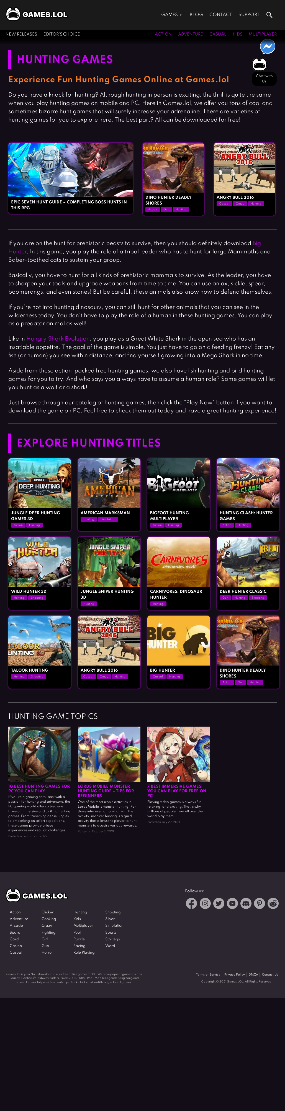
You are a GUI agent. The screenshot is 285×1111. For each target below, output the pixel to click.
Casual (217, 34)
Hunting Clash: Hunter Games (246, 516)
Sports (110, 932)
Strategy (112, 939)
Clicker (47, 912)
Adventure (190, 34)
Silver (110, 919)
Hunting (181, 209)
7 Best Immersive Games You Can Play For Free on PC (176, 791)
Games (169, 14)
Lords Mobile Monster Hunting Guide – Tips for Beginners (106, 791)
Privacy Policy (234, 974)
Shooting (37, 597)
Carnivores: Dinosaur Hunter (176, 594)
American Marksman (105, 513)
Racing (79, 946)
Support (249, 14)
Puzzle (79, 939)
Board (15, 932)
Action (163, 34)
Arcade (16, 926)
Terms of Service (208, 974)
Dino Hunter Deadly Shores (168, 200)
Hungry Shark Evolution (58, 339)
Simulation (108, 519)
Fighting (49, 932)
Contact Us (270, 974)
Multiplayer (263, 34)
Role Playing (84, 952)
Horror (47, 952)
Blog (196, 14)
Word (110, 946)
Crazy (240, 203)
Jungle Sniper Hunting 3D (107, 594)
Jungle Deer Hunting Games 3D (35, 516)
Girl (45, 939)
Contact (220, 14)
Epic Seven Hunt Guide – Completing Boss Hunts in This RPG (69, 205)
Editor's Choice (61, 34)
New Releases (21, 34)
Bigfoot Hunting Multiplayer (169, 516)
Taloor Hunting (29, 670)
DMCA (253, 974)
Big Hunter (162, 670)
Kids (237, 34)
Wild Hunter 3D (29, 592)
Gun (166, 209)
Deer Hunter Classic (243, 592)
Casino (16, 946)
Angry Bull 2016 (235, 198)
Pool (77, 932)
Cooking (49, 919)
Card (14, 939)
